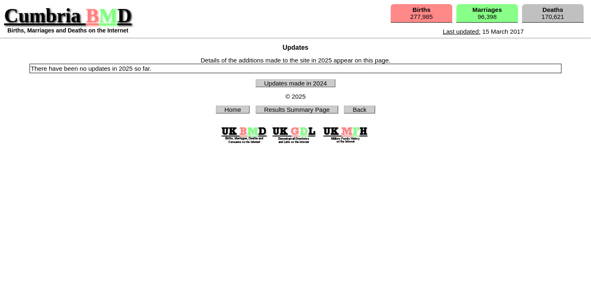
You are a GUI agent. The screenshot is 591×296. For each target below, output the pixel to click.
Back (360, 109)
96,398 (487, 13)
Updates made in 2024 (295, 83)
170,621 (553, 13)
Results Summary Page (297, 109)
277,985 (421, 13)
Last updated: (462, 31)
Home (232, 109)
